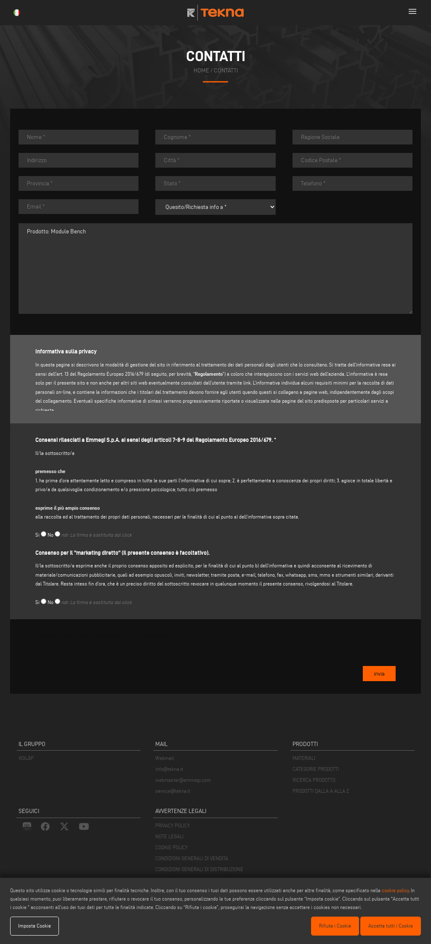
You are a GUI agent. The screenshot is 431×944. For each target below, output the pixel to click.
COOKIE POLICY (171, 847)
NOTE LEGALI (169, 836)
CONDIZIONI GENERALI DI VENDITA (191, 858)
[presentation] (99, 661)
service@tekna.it (172, 791)
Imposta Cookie (34, 925)
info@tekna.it (169, 769)
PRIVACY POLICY (172, 825)
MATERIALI (304, 758)
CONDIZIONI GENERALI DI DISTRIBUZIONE (199, 869)
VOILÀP (26, 758)
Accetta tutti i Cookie (390, 925)
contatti (226, 70)
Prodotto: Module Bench (215, 268)
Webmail (164, 758)
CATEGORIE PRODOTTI (316, 769)
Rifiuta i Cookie (335, 925)
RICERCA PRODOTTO (314, 780)
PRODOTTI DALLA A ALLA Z (321, 791)
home (201, 70)
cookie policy (395, 890)
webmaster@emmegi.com (183, 780)
